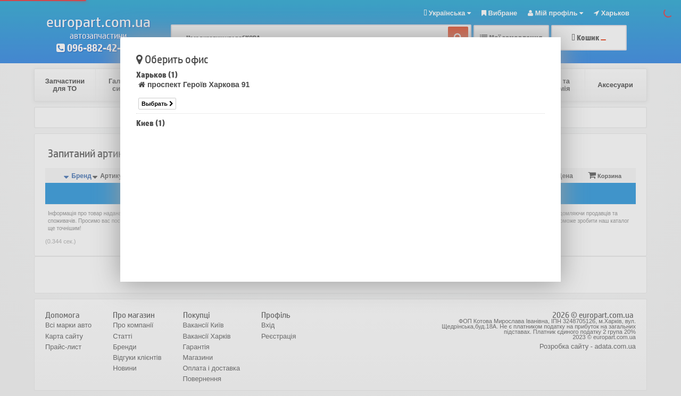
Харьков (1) (157, 74)
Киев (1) (150, 123)
